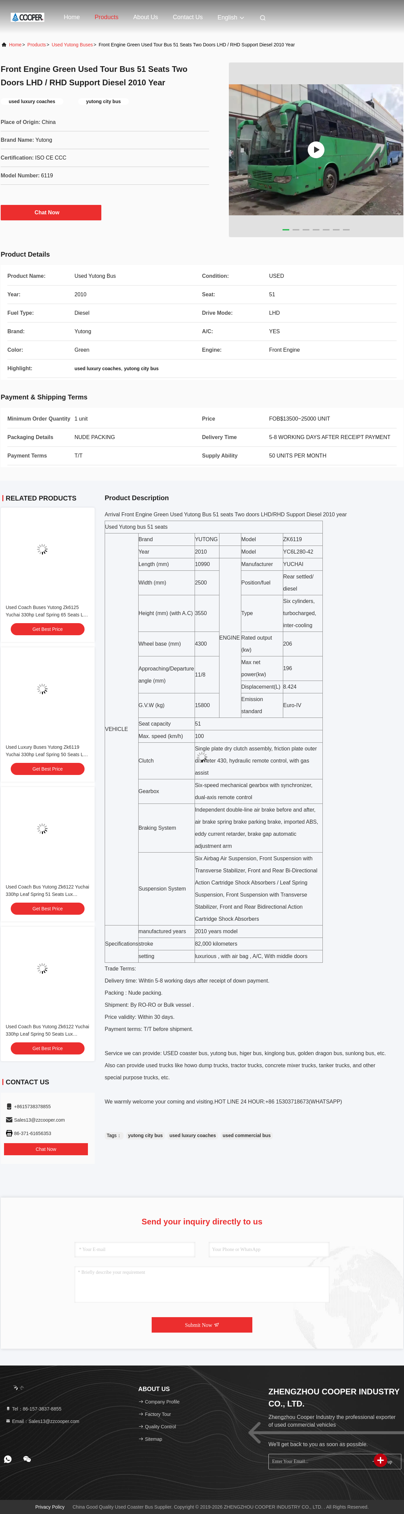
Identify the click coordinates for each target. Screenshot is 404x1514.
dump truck (211, 1065)
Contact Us (188, 17)
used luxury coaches (192, 1135)
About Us (145, 17)
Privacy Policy (49, 1507)
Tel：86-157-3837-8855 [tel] (33, 1409)
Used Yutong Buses (72, 44)
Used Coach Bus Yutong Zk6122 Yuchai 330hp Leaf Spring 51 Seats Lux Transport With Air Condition (47, 894)
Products (106, 17)
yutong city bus (145, 1135)
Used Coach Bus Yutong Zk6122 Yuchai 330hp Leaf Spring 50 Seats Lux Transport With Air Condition (47, 1034)
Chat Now (51, 212)
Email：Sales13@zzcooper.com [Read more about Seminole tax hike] (42, 1421)
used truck (158, 1065)
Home (72, 17)
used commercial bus (247, 1135)
